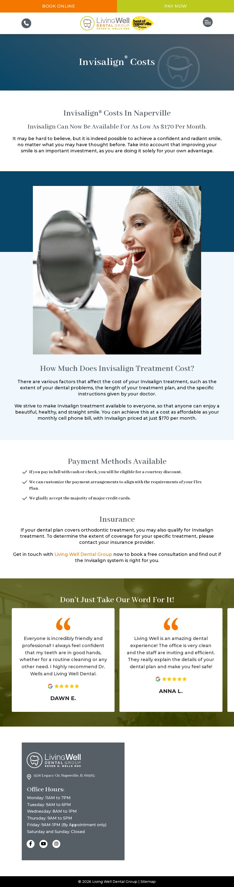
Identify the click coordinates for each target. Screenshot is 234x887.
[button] (208, 22)
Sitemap (148, 881)
